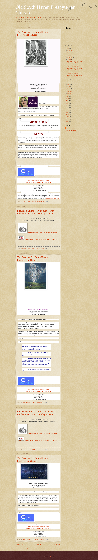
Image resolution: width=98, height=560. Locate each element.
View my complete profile (70, 130)
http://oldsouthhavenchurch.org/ (52, 198)
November (70, 52)
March (69, 88)
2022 (67, 48)
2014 (67, 112)
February (69, 91)
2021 (67, 96)
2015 (67, 110)
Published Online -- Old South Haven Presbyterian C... (74, 65)
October (69, 55)
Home (39, 544)
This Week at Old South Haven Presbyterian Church (32, 33)
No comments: (41, 201)
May (68, 84)
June (68, 82)
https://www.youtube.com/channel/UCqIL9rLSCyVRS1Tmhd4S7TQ (38, 239)
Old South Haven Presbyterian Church (28, 17)
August (69, 59)
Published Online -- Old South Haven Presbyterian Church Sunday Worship (35, 212)
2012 (67, 116)
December (70, 50)
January (69, 93)
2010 (67, 121)
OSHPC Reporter (70, 128)
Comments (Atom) (26, 548)
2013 (67, 114)
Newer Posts (19, 544)
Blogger (52, 556)
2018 (67, 103)
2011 (67, 119)
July (68, 79)
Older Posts (57, 544)
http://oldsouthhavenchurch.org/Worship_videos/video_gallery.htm (38, 232)
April (68, 86)
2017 (67, 105)
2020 (67, 98)
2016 (67, 107)
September (70, 57)
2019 (67, 100)
